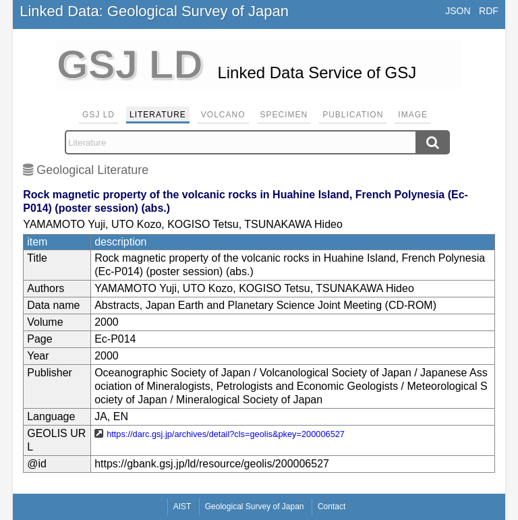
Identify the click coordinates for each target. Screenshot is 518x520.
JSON (457, 10)
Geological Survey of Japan (254, 506)
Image (413, 114)
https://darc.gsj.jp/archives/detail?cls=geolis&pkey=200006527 (226, 434)
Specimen (284, 114)
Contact (331, 506)
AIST (182, 506)
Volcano (223, 114)
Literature (158, 114)
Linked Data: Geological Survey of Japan (154, 11)
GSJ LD (98, 114)
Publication (352, 114)
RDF (488, 10)
